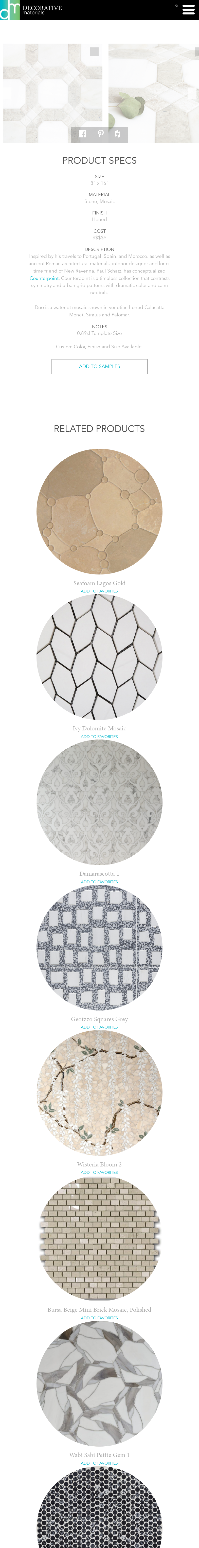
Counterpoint (44, 278)
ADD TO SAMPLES (99, 366)
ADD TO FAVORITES (99, 591)
